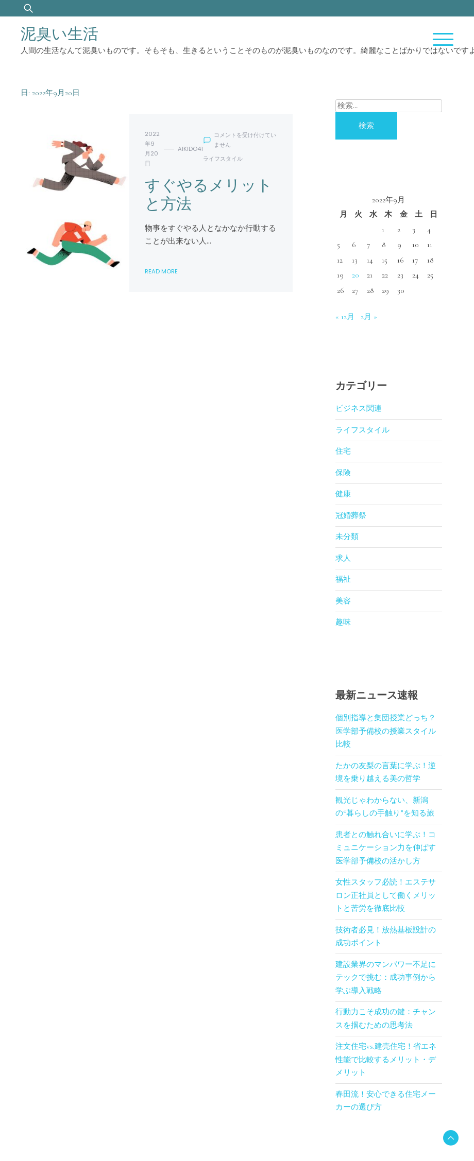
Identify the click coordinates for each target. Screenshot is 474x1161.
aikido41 (190, 149)
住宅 (343, 451)
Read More (161, 271)
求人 (343, 558)
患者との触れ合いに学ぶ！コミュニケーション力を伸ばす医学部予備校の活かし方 (385, 847)
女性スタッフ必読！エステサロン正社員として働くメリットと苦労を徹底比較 (385, 895)
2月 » (369, 316)
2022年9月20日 (152, 148)
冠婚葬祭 (350, 515)
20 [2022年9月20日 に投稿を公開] (355, 275)
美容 (343, 600)
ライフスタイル (223, 158)
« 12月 (344, 316)
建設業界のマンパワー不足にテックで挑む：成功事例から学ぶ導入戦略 (385, 977)
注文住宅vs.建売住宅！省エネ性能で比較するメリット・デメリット (385, 1059)
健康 (343, 493)
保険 (343, 472)
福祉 (343, 579)
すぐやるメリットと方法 (209, 195)
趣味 (343, 622)
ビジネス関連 (358, 408)
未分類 (347, 536)
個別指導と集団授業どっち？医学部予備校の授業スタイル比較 (385, 731)
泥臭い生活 (59, 33)
